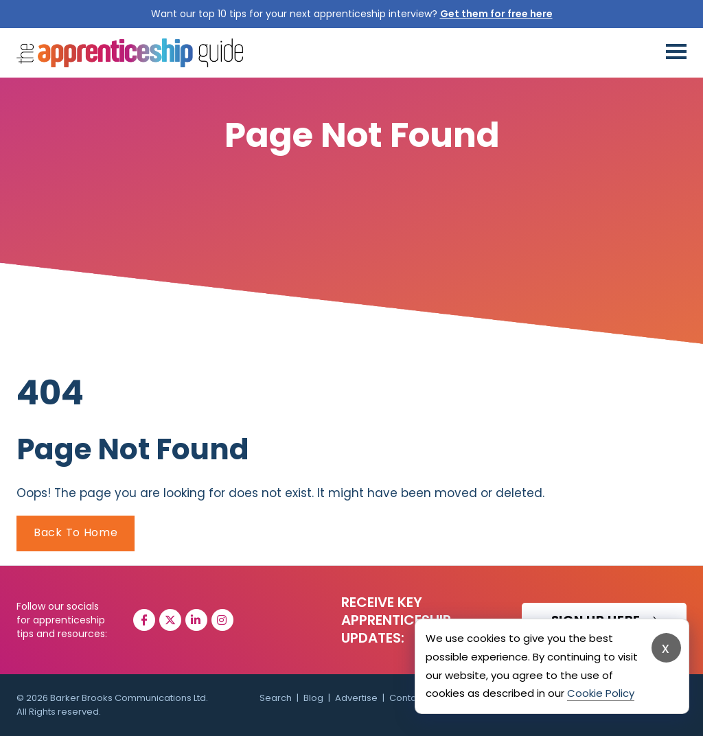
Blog (313, 697)
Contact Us (413, 697)
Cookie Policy (600, 693)
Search (276, 697)
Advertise (356, 697)
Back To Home (75, 532)
